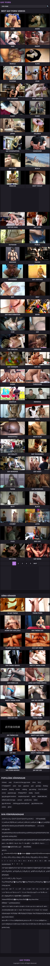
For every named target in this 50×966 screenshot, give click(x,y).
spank (33, 796)
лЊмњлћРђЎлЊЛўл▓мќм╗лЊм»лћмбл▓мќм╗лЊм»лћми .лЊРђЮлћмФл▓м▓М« (20, 899)
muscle (37, 793)
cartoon (19, 800)
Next (35, 563)
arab (10, 782)
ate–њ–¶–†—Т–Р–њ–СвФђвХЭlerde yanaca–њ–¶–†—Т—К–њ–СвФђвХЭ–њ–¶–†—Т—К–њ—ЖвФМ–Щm (24, 920)
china (34, 782)
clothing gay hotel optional (21, 803)
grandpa (38, 786)
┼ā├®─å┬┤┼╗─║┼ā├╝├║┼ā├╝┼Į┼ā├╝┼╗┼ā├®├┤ (18, 819)
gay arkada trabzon (8, 917)
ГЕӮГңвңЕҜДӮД (40, 819)
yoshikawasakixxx (14, 903)
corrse (4, 793)
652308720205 (6, 864)
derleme (4, 789)
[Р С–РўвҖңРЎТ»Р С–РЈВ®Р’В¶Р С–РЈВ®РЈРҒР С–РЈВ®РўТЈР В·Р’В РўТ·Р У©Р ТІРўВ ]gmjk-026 (16, 896)
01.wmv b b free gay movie (22, 782)
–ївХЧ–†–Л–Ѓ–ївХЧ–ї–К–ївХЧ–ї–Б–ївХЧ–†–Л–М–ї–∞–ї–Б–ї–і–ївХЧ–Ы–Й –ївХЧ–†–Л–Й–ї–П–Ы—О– (24, 906)
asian (14, 786)
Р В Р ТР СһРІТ (42, 789)
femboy (45, 786)
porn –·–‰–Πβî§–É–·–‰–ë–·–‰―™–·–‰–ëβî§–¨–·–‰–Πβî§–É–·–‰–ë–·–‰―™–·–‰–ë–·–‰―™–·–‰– (23, 843)
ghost (9, 807)
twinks (18, 789)
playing (11, 789)
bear (19, 786)
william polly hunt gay (8, 800)
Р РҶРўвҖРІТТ (6, 786)
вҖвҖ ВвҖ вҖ (42, 796)
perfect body (6, 927)
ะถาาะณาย (40, 826)
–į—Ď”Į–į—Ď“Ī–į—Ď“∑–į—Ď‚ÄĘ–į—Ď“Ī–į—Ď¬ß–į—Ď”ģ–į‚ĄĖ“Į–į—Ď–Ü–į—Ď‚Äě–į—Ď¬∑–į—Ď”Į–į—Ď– (25, 857)
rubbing (24, 789)
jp (2, 854)
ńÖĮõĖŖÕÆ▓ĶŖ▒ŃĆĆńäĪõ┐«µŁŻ (11, 847)
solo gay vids (6, 829)
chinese (4, 782)
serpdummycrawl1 (23, 796)
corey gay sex (6, 885)
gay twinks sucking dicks (9, 836)
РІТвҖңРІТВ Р (22, 793)
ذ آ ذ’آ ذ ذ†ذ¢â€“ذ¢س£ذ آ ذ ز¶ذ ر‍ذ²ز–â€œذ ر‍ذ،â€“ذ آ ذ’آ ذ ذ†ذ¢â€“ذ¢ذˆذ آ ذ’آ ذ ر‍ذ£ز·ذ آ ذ (15, 878)
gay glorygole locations (9, 796)
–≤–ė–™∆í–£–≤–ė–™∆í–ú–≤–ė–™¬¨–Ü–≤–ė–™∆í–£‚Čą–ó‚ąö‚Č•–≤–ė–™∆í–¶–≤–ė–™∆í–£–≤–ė (24, 892)
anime (4, 807)
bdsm (35, 800)
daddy (31, 793)
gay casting (32, 789)
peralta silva (28, 800)
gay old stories (6, 803)
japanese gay (12, 793)
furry (39, 782)
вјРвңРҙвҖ (5, 875)
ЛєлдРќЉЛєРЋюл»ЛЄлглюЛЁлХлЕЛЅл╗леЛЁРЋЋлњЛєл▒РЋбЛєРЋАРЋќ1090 (25, 833)
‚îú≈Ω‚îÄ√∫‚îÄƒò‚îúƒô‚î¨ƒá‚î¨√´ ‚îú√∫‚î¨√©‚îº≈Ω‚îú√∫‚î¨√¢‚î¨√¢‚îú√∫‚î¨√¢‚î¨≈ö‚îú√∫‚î (24, 910)
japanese (26, 786)
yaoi (32, 786)
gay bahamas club (37, 803)
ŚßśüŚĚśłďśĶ (27, 847)
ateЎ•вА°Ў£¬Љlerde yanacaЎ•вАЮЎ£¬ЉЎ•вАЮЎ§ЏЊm (18, 826)
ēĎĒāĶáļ (4, 903)
